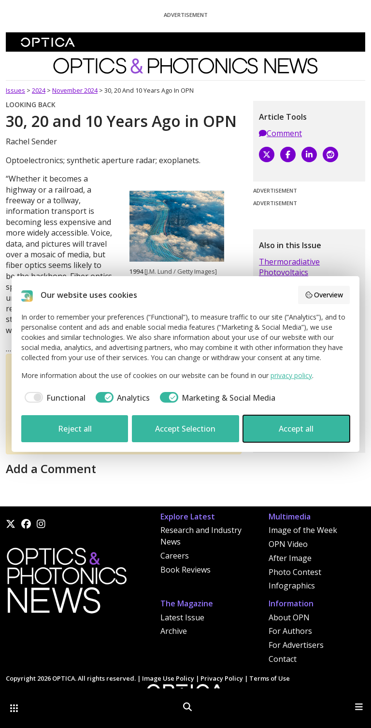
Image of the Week (303, 530)
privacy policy (291, 375)
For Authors (290, 631)
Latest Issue (182, 617)
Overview (324, 294)
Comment (280, 133)
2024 (38, 90)
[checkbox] (53, 398)
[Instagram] (41, 523)
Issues (15, 90)
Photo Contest (295, 572)
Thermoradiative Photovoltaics (289, 267)
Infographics (292, 585)
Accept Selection (185, 428)
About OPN (289, 617)
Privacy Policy (221, 678)
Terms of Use (269, 678)
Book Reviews (185, 569)
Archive (173, 631)
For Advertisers (296, 645)
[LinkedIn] (309, 154)
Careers (174, 555)
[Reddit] (330, 154)
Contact (283, 659)
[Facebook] (288, 154)
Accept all (296, 428)
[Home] (66, 583)
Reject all (75, 428)
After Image (290, 558)
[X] (266, 154)
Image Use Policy (168, 678)
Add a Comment (51, 468)
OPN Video (288, 544)
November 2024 (75, 90)
